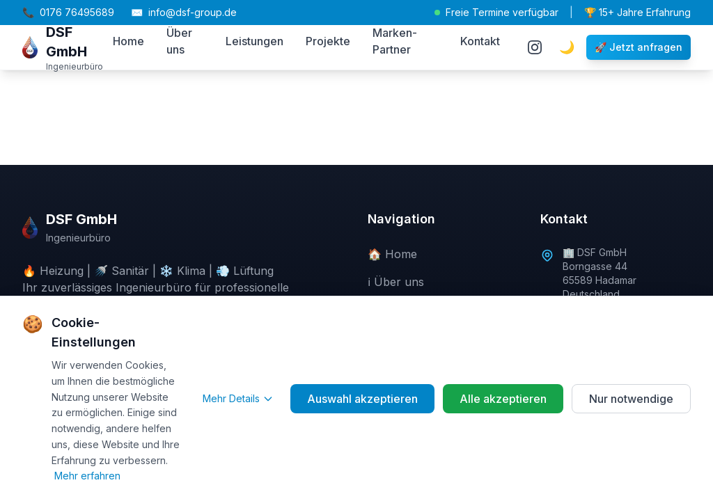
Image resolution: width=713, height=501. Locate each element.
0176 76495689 (68, 12)
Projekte (328, 41)
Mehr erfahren (87, 476)
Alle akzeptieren (503, 399)
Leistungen (254, 41)
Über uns (179, 41)
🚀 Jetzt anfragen (638, 47)
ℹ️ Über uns (396, 282)
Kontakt (480, 41)
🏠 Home (392, 254)
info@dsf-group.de (184, 12)
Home (128, 41)
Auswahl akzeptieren (362, 399)
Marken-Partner (395, 41)
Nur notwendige (631, 399)
